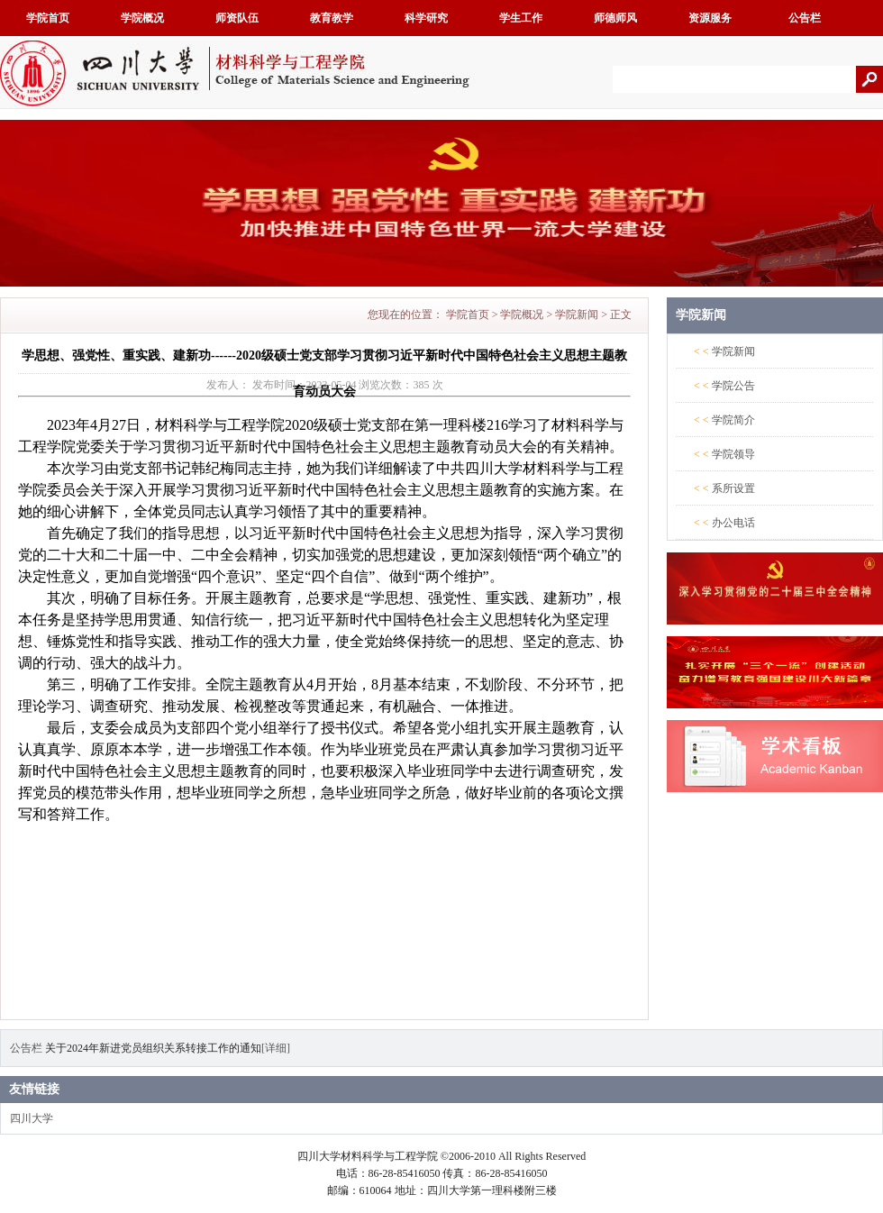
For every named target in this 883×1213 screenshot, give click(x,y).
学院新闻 (576, 314)
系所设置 (733, 488)
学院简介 (733, 420)
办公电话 (733, 522)
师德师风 (615, 18)
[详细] (275, 1048)
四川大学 (31, 1118)
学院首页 (47, 18)
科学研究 (426, 18)
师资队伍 (237, 18)
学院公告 (733, 385)
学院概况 (142, 18)
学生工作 (520, 18)
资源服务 (710, 18)
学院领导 (733, 454)
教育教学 (331, 18)
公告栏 (804, 18)
